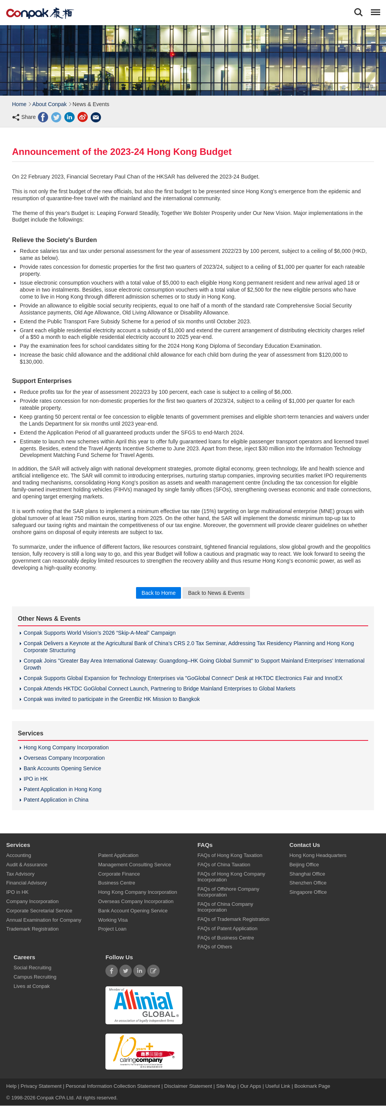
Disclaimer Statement (188, 1086)
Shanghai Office (307, 874)
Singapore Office (308, 892)
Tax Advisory (20, 874)
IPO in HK (36, 779)
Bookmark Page (312, 1086)
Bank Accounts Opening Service (62, 768)
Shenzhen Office (308, 883)
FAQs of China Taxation (223, 864)
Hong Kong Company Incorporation (66, 747)
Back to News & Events (216, 593)
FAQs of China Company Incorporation (225, 907)
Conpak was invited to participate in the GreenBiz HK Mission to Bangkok (112, 699)
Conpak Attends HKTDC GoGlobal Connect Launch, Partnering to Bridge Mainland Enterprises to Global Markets (159, 688)
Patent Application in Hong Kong (63, 789)
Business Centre (116, 883)
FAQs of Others (214, 947)
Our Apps (250, 1086)
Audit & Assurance (26, 864)
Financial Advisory (26, 883)
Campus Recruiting (35, 977)
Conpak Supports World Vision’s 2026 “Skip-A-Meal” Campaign (100, 633)
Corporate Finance (119, 874)
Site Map (226, 1086)
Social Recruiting (33, 968)
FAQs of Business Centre (225, 938)
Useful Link (277, 1086)
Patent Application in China (56, 800)
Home (19, 104)
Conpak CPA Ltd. (55, 1098)
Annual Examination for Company (43, 920)
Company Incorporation (32, 901)
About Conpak (49, 104)
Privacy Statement (41, 1086)
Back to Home (158, 593)
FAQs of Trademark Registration (233, 919)
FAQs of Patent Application (227, 928)
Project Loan (112, 929)
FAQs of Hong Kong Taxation (229, 855)
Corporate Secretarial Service (39, 911)
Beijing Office (304, 864)
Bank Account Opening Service (132, 911)
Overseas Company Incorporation (64, 758)
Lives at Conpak (32, 986)
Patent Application (118, 855)
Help (12, 1086)
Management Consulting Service (134, 864)
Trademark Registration (32, 929)
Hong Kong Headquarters (318, 855)
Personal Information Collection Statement (112, 1086)
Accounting (18, 855)
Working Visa (113, 920)
